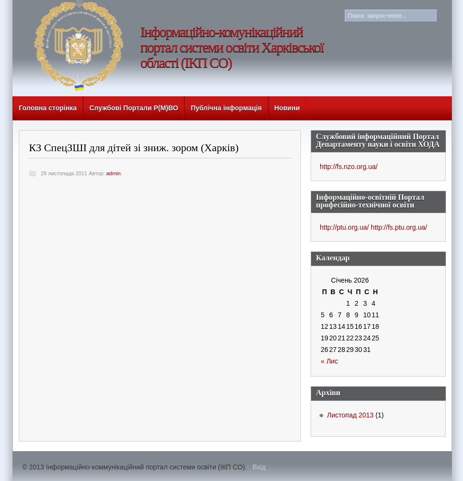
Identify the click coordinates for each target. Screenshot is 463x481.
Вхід (258, 467)
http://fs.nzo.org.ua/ (349, 166)
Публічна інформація (226, 108)
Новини (287, 108)
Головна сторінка (48, 108)
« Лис (329, 361)
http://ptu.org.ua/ (344, 227)
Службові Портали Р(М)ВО (133, 108)
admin (113, 173)
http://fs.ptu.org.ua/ (399, 227)
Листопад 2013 (350, 415)
